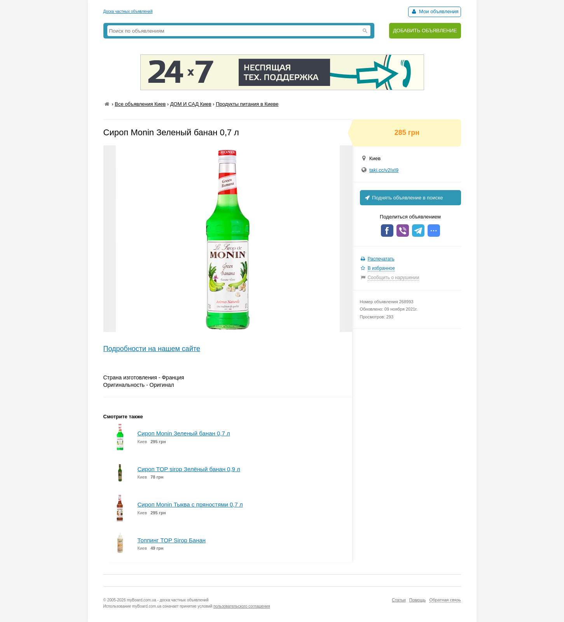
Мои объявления (434, 11)
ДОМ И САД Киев (190, 104)
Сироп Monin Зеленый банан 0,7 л (184, 433)
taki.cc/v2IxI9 (383, 170)
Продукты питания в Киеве (247, 104)
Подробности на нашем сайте (152, 349)
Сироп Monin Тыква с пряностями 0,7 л (190, 504)
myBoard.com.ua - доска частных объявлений (167, 600)
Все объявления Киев (140, 104)
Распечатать (381, 259)
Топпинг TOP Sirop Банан (172, 540)
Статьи (399, 600)
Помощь (417, 600)
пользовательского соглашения (241, 606)
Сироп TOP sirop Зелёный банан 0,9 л (189, 469)
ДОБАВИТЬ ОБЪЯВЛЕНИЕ (425, 30)
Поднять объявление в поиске (403, 198)
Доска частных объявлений (128, 11)
